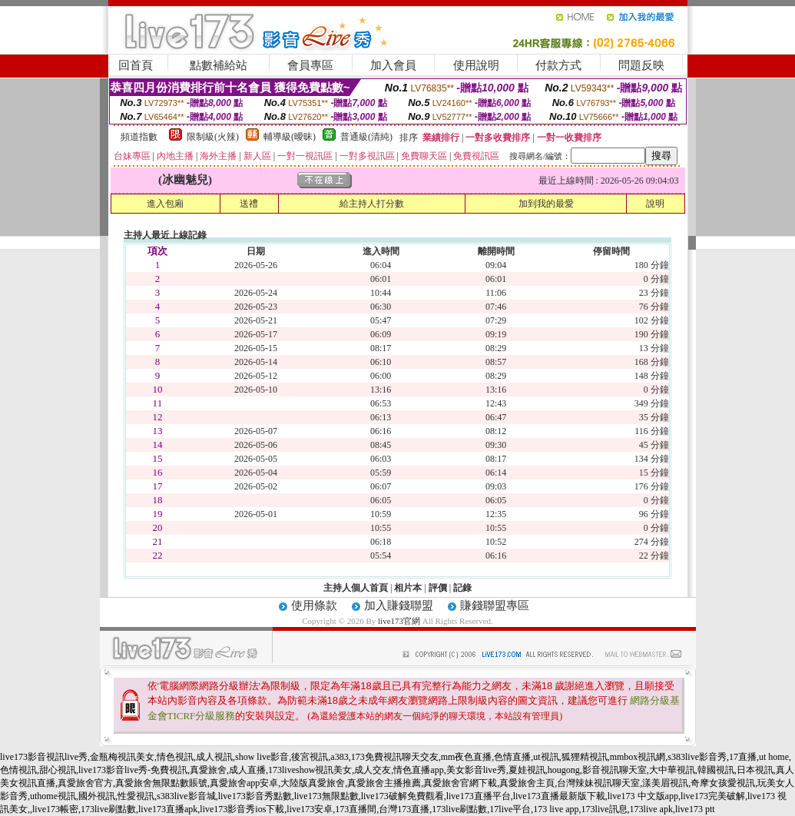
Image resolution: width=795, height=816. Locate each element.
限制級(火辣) (213, 136)
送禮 (249, 203)
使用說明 (476, 65)
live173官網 (399, 620)
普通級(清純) (366, 136)
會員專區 (310, 65)
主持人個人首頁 (355, 587)
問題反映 (641, 65)
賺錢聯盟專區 (494, 605)
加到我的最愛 (546, 203)
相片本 (408, 587)
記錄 (462, 587)
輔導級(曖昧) (289, 136)
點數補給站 (218, 65)
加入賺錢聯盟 (398, 605)
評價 (438, 587)
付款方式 (558, 65)
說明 (655, 203)
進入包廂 (165, 203)
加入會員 (393, 65)
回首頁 (135, 65)
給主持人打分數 (372, 203)
